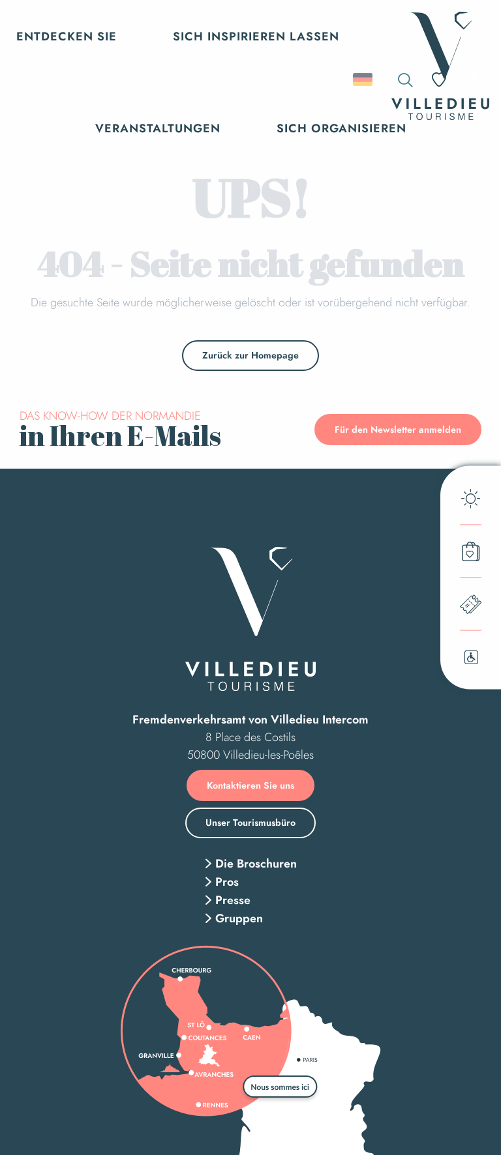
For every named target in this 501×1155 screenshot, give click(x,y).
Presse (232, 900)
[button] (363, 79)
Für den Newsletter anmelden (398, 429)
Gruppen (239, 918)
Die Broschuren (256, 864)
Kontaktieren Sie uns (250, 785)
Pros (227, 882)
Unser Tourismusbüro (250, 822)
